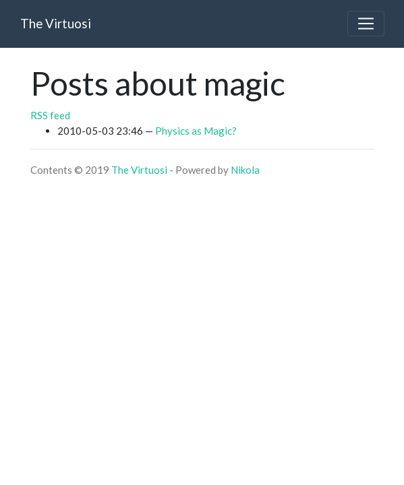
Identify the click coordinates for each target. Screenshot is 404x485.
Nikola (245, 170)
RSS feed (50, 115)
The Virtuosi (139, 170)
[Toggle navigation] (365, 23)
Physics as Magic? (196, 131)
